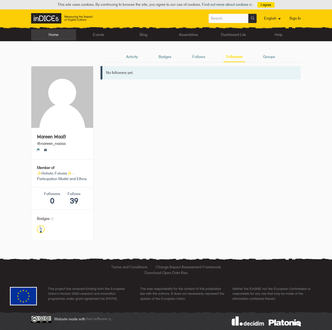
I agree (266, 5)
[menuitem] (273, 18)
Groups (269, 57)
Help (278, 34)
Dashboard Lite (233, 34)
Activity (132, 57)
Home (54, 34)
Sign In (295, 18)
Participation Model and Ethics (62, 179)
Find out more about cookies (227, 4)
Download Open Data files (166, 273)
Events (98, 34)
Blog (143, 34)
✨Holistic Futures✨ (54, 173)
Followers (234, 57)
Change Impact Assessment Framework (188, 267)
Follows (198, 57)
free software (98, 319)
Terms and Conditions (129, 267)
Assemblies (188, 34)
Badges (165, 57)
